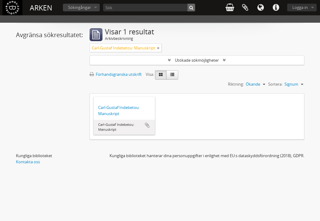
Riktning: (236, 84)
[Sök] (149, 7)
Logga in (300, 7)
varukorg (229, 7)
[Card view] (161, 74)
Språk (260, 7)
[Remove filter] (158, 48)
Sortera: (275, 84)
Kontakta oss (28, 162)
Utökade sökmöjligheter (197, 60)
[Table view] (172, 74)
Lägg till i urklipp (147, 125)
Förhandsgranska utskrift (116, 74)
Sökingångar (79, 7)
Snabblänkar (275, 7)
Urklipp (245, 7)
